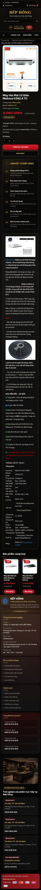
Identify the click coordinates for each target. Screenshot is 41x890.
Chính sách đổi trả (11, 697)
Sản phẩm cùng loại (14, 554)
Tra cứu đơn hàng (11, 676)
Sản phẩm (27, 35)
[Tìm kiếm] (37, 21)
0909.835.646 (11, 812)
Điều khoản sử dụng (12, 704)
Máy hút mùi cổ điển (13, 284)
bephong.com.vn (9, 879)
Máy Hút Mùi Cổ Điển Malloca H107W (10, 578)
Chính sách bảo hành (12, 693)
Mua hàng (9, 591)
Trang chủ (15, 35)
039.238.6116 (11, 850)
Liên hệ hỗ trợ (9, 680)
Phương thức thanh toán (13, 669)
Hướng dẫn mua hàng (12, 666)
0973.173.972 (11, 867)
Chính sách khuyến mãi (13, 708)
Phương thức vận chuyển (13, 673)
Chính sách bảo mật (12, 701)
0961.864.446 (11, 831)
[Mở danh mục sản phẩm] (5, 35)
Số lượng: (6, 136)
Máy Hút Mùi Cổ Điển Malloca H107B (29, 578)
